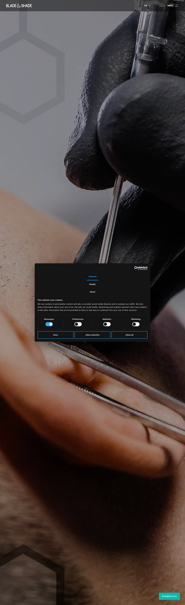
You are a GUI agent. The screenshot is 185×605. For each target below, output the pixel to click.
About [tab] (92, 292)
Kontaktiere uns (169, 596)
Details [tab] (92, 284)
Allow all (129, 335)
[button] (146, 5)
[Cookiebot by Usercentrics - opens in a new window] (136, 268)
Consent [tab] (92, 276)
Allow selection (92, 335)
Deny (55, 335)
